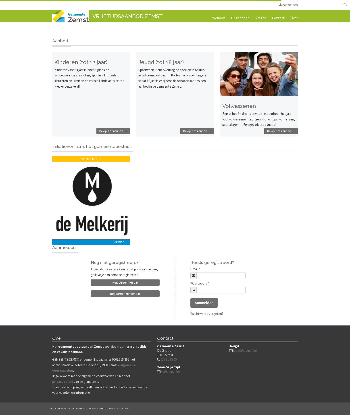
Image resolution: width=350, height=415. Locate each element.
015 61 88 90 (168, 359)
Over (294, 18)
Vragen (260, 18)
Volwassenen (239, 106)
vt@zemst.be (170, 371)
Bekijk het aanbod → (113, 131)
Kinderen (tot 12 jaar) (80, 62)
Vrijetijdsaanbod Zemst (127, 16)
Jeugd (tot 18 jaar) (161, 62)
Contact (278, 18)
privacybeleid (62, 381)
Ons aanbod (240, 18)
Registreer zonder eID (125, 294)
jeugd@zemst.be (245, 350)
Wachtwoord (199, 283)
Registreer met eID (125, 282)
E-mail (195, 269)
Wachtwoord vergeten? (206, 314)
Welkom (218, 18)
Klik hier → (120, 242)
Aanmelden (288, 5)
